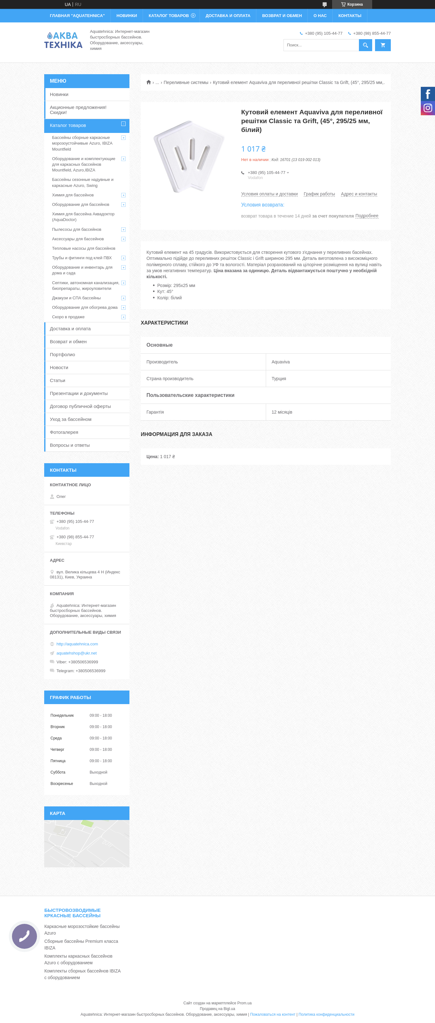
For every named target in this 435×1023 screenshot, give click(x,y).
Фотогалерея (64, 432)
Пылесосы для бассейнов (76, 229)
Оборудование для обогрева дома (85, 307)
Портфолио (62, 354)
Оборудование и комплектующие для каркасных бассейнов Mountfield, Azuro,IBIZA (83, 164)
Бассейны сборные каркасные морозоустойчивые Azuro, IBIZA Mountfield (82, 143)
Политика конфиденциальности (327, 1014)
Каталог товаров (68, 125)
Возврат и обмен (68, 341)
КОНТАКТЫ (349, 15)
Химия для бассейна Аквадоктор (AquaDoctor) (83, 217)
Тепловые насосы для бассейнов (83, 248)
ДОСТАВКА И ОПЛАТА (228, 15)
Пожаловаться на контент (272, 1014)
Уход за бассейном (71, 419)
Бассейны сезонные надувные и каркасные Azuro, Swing (82, 182)
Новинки (59, 94)
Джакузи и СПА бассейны (76, 298)
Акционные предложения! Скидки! (78, 110)
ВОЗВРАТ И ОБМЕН (282, 15)
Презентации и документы (79, 393)
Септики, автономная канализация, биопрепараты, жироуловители (85, 285)
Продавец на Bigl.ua (217, 1009)
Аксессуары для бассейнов (78, 238)
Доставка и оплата (70, 328)
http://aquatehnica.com (77, 644)
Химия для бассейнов (73, 195)
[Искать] (365, 45)
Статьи (57, 380)
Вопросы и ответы (70, 445)
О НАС (320, 15)
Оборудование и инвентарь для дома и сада (82, 270)
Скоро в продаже (68, 316)
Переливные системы (186, 82)
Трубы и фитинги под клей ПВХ (82, 257)
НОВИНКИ (126, 15)
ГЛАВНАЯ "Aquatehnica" (77, 15)
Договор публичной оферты (80, 406)
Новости (59, 367)
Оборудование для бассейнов (80, 204)
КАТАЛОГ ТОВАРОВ (169, 15)
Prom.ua (244, 1003)
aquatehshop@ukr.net (77, 653)
